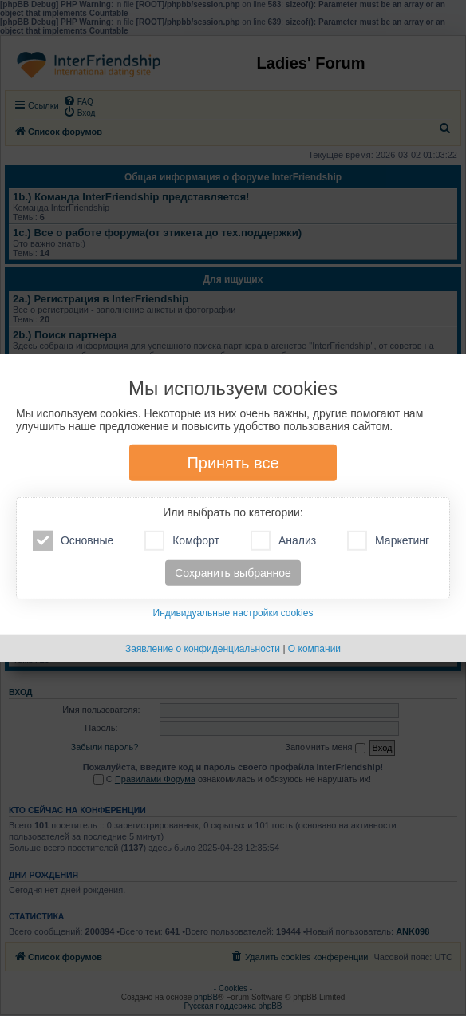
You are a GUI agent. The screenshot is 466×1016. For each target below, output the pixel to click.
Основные (73, 541)
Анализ (283, 541)
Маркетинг (388, 541)
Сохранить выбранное (233, 573)
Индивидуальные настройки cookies (233, 613)
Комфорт (181, 541)
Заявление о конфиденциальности (202, 648)
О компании (314, 648)
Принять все (232, 463)
